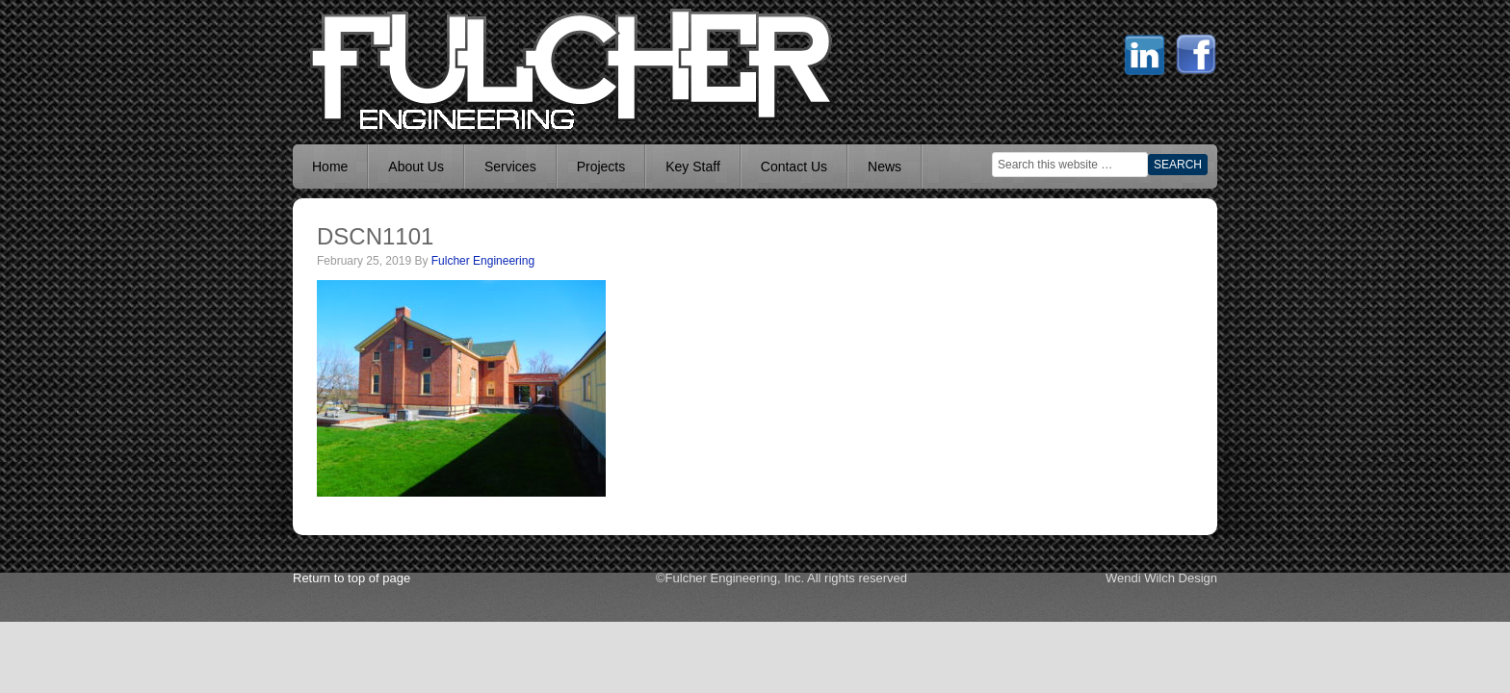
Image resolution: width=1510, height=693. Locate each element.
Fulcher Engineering (482, 261)
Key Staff (692, 166)
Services (510, 166)
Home (330, 166)
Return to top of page (351, 578)
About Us (416, 166)
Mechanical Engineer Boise (437, 67)
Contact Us (794, 166)
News (884, 166)
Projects (601, 166)
